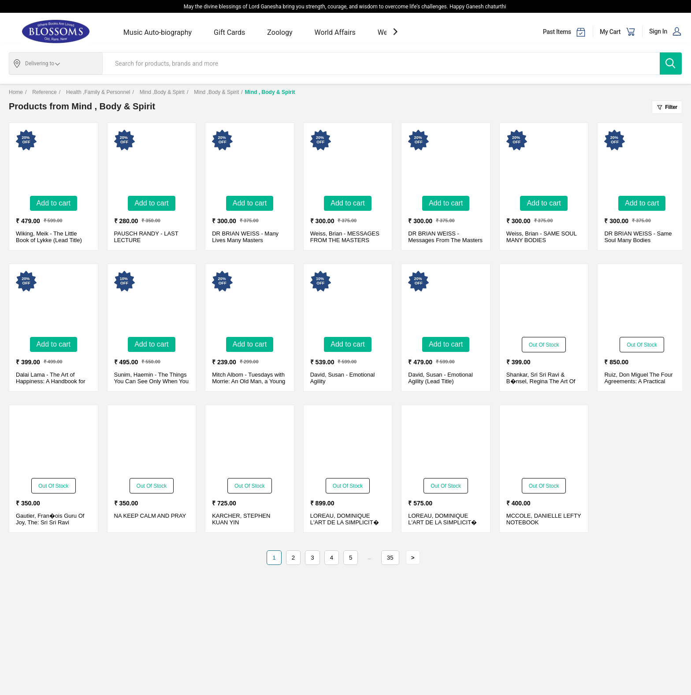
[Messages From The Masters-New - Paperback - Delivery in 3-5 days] (446, 160)
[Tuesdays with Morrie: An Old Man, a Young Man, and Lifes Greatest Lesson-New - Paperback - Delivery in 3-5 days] (249, 302)
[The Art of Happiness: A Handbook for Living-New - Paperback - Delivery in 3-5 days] (53, 302)
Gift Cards (229, 32)
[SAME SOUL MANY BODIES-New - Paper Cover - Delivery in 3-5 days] (544, 160)
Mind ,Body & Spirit (158, 92)
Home (16, 92)
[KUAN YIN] (249, 443)
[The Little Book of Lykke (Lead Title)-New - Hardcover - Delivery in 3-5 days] (53, 160)
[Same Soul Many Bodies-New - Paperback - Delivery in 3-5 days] (642, 160)
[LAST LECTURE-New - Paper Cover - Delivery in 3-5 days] (151, 160)
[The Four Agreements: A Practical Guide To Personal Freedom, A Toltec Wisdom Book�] (642, 302)
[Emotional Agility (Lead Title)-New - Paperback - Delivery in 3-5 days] (446, 302)
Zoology (279, 32)
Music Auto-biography (157, 32)
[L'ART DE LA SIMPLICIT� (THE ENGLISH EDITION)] (348, 443)
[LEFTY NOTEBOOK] (544, 443)
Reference (41, 92)
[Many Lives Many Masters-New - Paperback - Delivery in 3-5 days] (249, 160)
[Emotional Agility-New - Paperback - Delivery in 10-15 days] (348, 302)
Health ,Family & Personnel (94, 92)
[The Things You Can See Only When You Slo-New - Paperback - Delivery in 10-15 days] (151, 302)
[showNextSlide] (395, 31)
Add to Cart (54, 203)
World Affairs (335, 32)
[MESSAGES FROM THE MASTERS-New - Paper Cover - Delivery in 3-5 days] (348, 160)
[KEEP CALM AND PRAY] (151, 443)
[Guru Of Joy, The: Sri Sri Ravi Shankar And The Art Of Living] (53, 443)
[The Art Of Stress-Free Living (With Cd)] (544, 302)
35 (390, 557)
